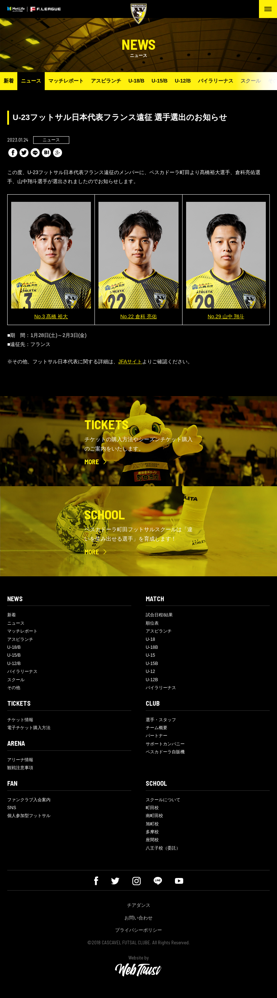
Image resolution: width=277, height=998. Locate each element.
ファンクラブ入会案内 (28, 799)
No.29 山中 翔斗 (226, 316)
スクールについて (163, 799)
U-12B (152, 679)
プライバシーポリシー (138, 930)
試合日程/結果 (159, 614)
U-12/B (183, 81)
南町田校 (154, 815)
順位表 (152, 623)
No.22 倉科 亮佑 (138, 316)
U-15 (150, 655)
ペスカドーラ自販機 (165, 751)
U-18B (152, 647)
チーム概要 (156, 727)
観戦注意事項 (20, 767)
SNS (11, 807)
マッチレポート (66, 81)
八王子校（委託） (163, 848)
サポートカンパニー (165, 743)
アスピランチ (106, 81)
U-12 (150, 671)
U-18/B (136, 81)
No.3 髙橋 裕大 (51, 316)
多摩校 (152, 831)
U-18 (150, 639)
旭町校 (152, 823)
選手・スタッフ (161, 719)
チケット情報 (20, 719)
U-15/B (159, 81)
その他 (13, 687)
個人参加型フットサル (28, 815)
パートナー (156, 735)
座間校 (152, 839)
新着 (9, 81)
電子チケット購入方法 (28, 727)
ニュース (31, 81)
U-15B (152, 663)
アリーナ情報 (20, 759)
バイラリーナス (215, 81)
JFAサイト (130, 361)
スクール (251, 81)
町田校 (152, 807)
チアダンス (138, 905)
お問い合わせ (138, 918)
